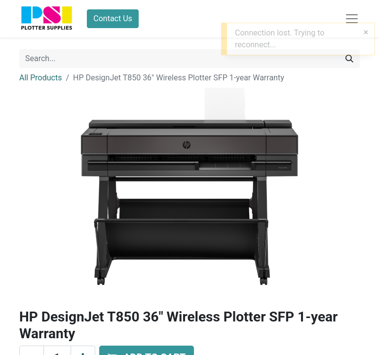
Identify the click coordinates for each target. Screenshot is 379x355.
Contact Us (112, 18)
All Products (40, 77)
